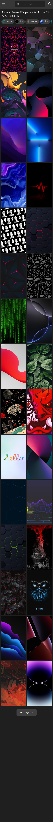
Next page (26, 712)
